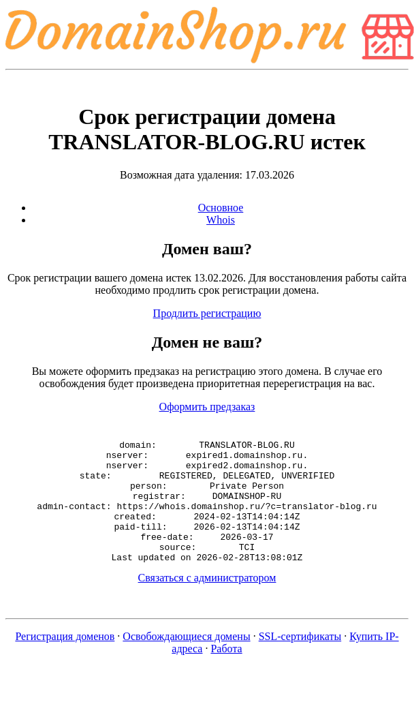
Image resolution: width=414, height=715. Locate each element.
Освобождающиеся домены (186, 661)
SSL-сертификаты (300, 661)
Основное (221, 207)
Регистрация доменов (64, 661)
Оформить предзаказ (207, 406)
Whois (220, 220)
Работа (226, 673)
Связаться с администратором (207, 602)
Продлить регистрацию (207, 313)
